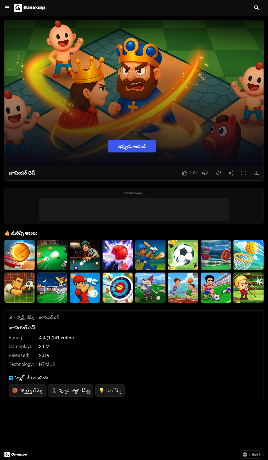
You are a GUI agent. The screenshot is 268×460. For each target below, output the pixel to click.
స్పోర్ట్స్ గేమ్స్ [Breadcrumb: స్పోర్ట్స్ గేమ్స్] (25, 317)
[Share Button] (231, 173)
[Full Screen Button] (244, 173)
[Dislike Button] (204, 173)
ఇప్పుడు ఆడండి (132, 146)
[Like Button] (190, 173)
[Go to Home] (10, 317)
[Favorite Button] (218, 173)
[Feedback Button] (256, 173)
